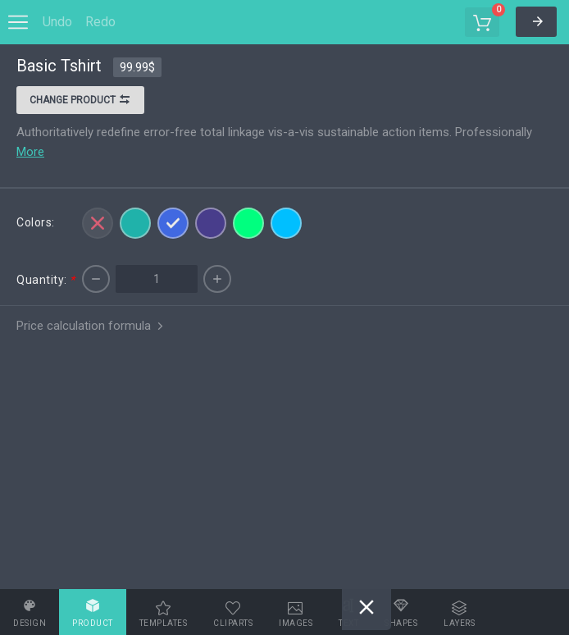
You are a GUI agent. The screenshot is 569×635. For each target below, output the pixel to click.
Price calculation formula (91, 325)
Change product (80, 102)
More (30, 151)
